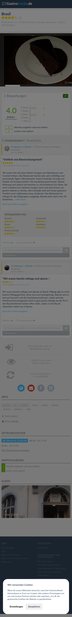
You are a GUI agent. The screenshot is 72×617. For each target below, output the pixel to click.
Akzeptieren (34, 606)
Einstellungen (16, 606)
